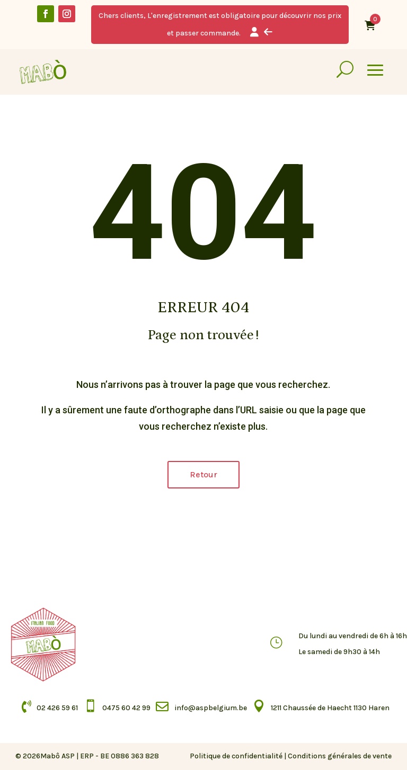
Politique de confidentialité (236, 755)
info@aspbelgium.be (210, 707)
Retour (203, 474)
